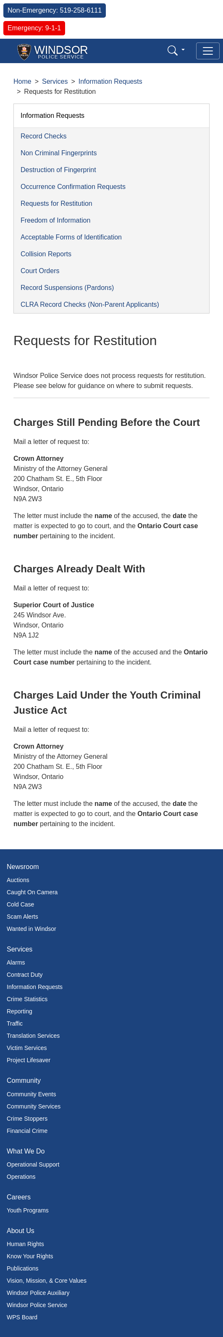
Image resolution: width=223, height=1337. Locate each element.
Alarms (16, 962)
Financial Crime (27, 1130)
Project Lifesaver (28, 1060)
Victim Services (27, 1048)
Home (22, 81)
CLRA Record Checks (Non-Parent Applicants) (90, 304)
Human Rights (25, 1244)
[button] (176, 50)
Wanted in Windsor (31, 928)
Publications (23, 1268)
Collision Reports (46, 254)
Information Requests (110, 81)
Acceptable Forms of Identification (71, 237)
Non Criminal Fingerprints (59, 153)
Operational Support (33, 1164)
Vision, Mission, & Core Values (47, 1280)
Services (55, 81)
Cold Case (20, 904)
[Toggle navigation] (208, 51)
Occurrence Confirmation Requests (73, 186)
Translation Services (33, 1035)
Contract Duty (25, 974)
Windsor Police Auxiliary (38, 1292)
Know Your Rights (30, 1256)
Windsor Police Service (37, 1305)
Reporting (19, 1011)
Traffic (15, 1023)
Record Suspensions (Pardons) (67, 287)
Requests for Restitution (56, 203)
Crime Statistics (27, 999)
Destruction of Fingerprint (58, 169)
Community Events (31, 1094)
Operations (21, 1176)
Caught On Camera (32, 892)
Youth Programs (28, 1210)
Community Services (33, 1106)
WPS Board (22, 1317)
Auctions (18, 880)
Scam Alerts (22, 916)
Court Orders (40, 270)
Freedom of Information (55, 220)
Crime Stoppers (27, 1118)
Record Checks (43, 136)
